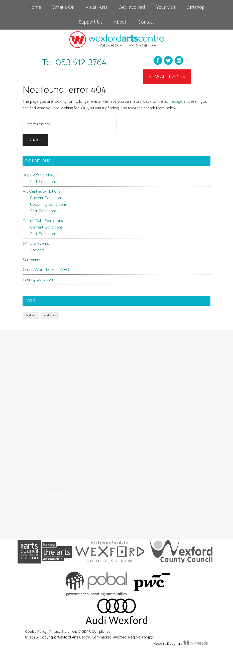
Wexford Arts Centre (48, 495)
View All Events (167, 76)
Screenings (32, 259)
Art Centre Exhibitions (41, 191)
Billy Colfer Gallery (39, 175)
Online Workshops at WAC (46, 269)
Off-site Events (36, 243)
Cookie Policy (36, 631)
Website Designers (168, 643)
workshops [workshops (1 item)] (50, 315)
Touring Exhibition (38, 279)
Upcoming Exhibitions (48, 204)
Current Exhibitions (46, 197)
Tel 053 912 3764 (74, 62)
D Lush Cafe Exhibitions (43, 220)
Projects (37, 250)
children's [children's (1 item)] (30, 315)
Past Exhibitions (43, 181)
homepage (173, 101)
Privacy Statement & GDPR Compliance (79, 631)
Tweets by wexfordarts (40, 520)
